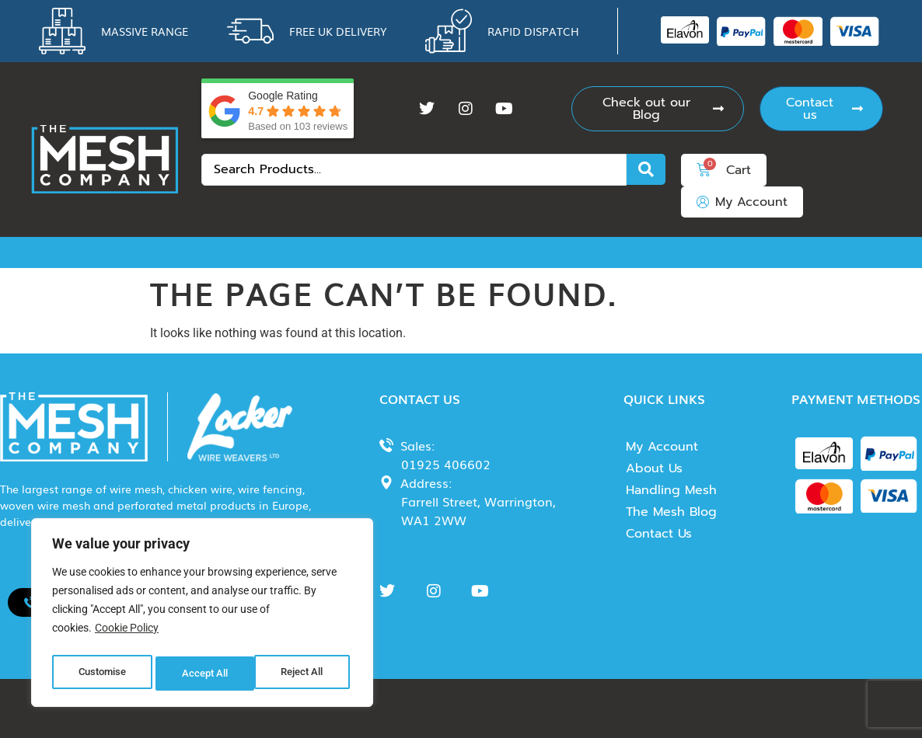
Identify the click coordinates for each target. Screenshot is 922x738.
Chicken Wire (156, 252)
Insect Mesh (496, 252)
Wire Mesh (60, 252)
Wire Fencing (597, 252)
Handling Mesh (671, 490)
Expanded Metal (844, 252)
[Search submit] (646, 169)
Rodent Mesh (394, 252)
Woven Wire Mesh (275, 252)
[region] (202, 616)
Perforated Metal (716, 252)
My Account (662, 446)
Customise (101, 673)
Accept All (305, 673)
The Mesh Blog (671, 512)
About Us (654, 468)
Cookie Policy (127, 634)
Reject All (204, 673)
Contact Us (659, 533)
